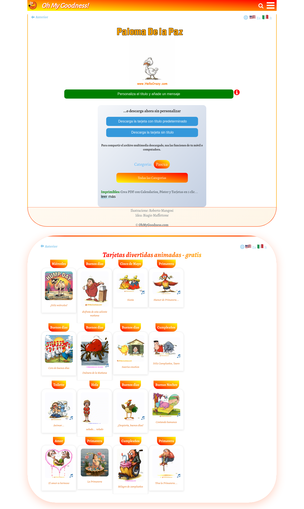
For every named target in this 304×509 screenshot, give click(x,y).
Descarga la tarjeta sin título (152, 132)
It (270, 18)
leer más (108, 197)
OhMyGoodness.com (154, 225)
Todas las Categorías (152, 178)
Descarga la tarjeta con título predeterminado (152, 121)
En (259, 18)
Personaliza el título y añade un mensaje (148, 94)
